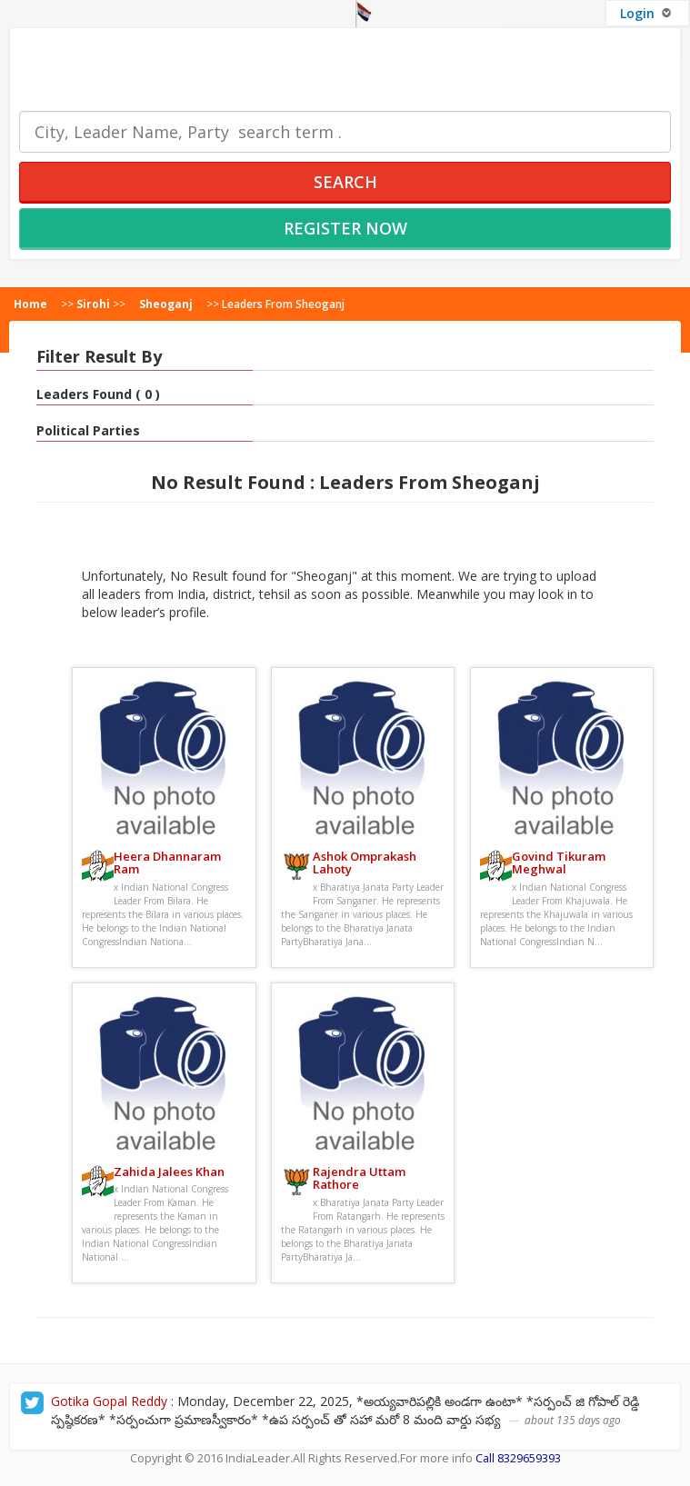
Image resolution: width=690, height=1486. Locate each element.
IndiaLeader (257, 1458)
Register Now (345, 228)
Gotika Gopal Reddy (109, 1401)
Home (30, 303)
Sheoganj (166, 303)
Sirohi (93, 303)
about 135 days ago (573, 1419)
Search (345, 182)
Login (647, 13)
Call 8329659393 (518, 1458)
